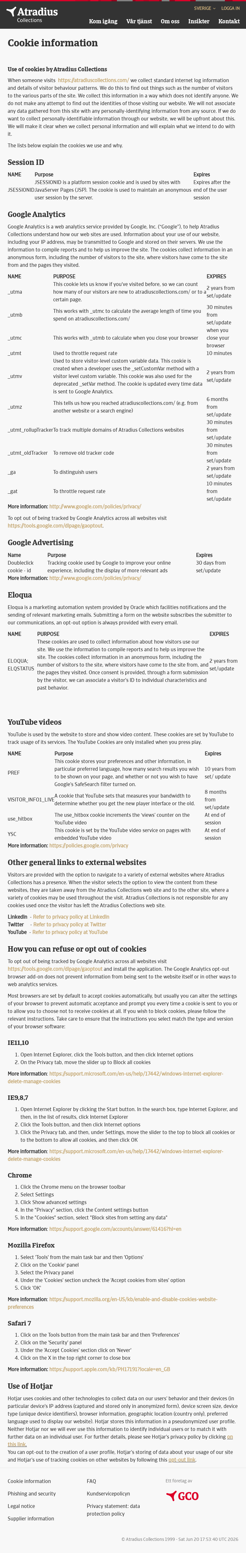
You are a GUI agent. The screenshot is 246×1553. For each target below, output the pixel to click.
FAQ (91, 1481)
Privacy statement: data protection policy (113, 1510)
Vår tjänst (139, 21)
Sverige (205, 8)
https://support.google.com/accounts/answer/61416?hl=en (115, 1229)
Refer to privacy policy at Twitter (69, 924)
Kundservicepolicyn (108, 1493)
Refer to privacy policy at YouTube (70, 932)
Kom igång (103, 21)
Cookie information (29, 1481)
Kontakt (229, 21)
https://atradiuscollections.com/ (93, 80)
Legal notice (21, 1506)
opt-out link (181, 1459)
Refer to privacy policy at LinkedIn (71, 917)
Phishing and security (32, 1493)
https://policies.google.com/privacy (88, 845)
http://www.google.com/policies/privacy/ (95, 506)
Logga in (230, 8)
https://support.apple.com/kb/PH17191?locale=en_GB (109, 1369)
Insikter (198, 21)
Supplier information (31, 1518)
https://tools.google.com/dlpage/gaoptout (55, 525)
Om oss (170, 21)
